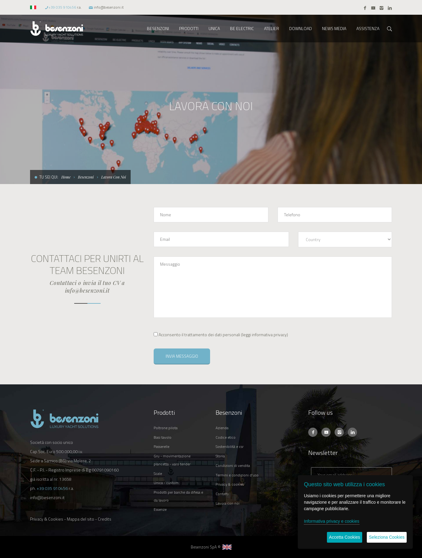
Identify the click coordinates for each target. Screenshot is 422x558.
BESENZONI (158, 28)
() (221, 334)
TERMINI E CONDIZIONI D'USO (237, 475)
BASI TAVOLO (162, 437)
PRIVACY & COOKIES (230, 484)
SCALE (158, 473)
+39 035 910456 (62, 7)
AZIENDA (222, 428)
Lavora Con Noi (113, 177)
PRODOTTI (188, 28)
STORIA (220, 456)
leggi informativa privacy (264, 334)
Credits (104, 519)
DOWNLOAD (300, 28)
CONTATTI (222, 494)
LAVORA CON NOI (228, 503)
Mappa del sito (80, 519)
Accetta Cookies (344, 537)
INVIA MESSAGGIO (182, 356)
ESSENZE (160, 509)
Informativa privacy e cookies (331, 521)
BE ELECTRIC (242, 28)
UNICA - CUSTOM (166, 483)
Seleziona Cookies (387, 537)
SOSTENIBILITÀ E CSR (230, 446)
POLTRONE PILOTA (166, 428)
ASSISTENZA (367, 28)
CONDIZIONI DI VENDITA (233, 465)
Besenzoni (86, 177)
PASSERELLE (161, 446)
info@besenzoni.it (109, 7)
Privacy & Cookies (46, 519)
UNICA (214, 28)
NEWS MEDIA (334, 28)
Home (66, 177)
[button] (34, 7)
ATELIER (271, 28)
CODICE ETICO (226, 437)
